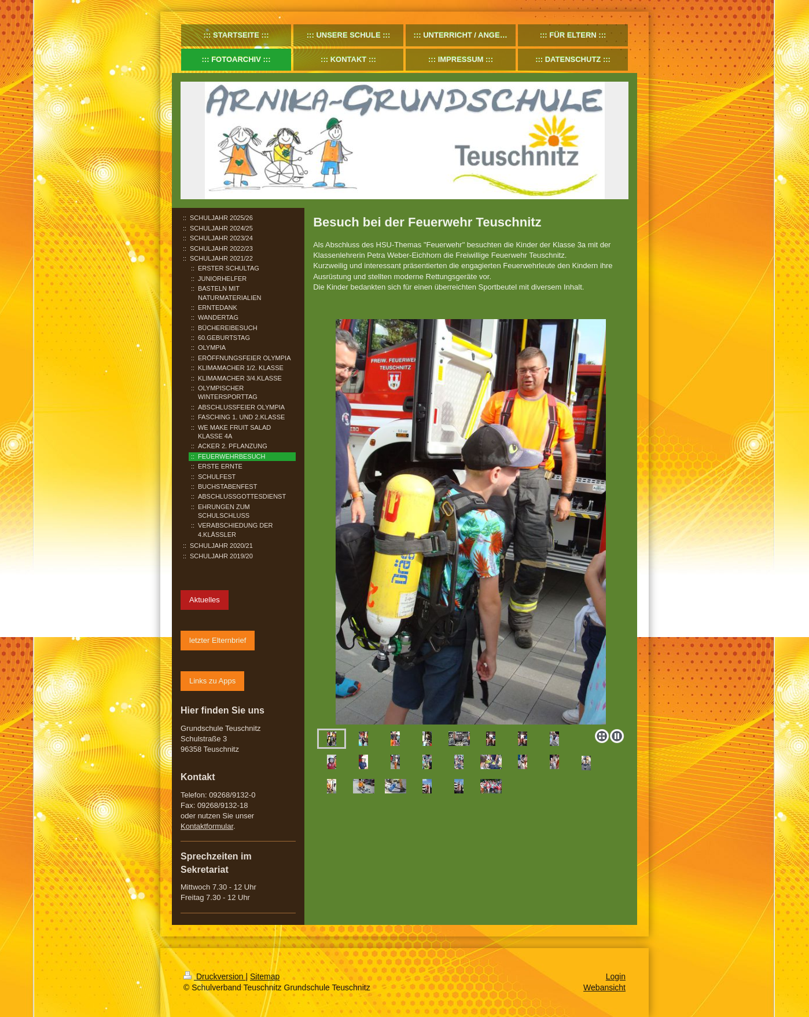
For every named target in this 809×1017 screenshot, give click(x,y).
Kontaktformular (207, 826)
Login (616, 976)
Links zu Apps (212, 680)
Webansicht (604, 987)
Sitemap (265, 976)
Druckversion (214, 976)
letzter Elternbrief (217, 640)
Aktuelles (204, 599)
